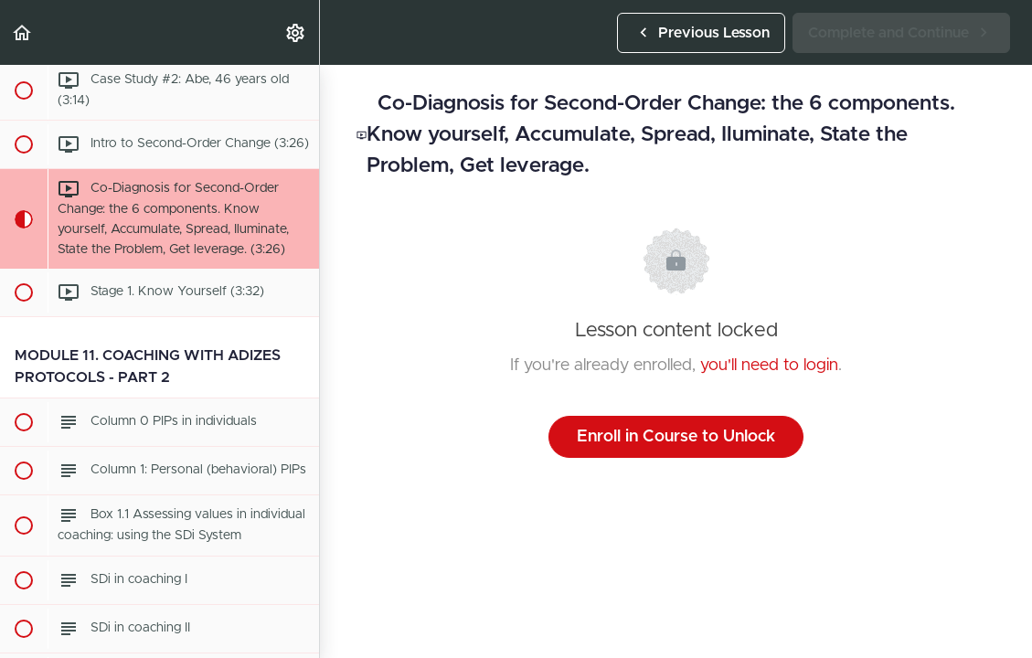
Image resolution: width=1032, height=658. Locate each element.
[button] (23, 32)
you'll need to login (769, 365)
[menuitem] (296, 32)
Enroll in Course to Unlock (676, 437)
